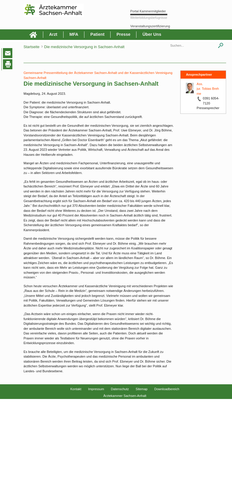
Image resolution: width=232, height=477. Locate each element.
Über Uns (151, 34)
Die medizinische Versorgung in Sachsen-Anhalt (84, 47)
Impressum (96, 389)
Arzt (53, 34)
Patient (97, 34)
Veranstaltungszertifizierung (150, 26)
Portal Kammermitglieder (148, 11)
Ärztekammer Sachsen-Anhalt (124, 396)
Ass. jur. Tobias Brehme (208, 88)
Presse (123, 34)
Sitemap (141, 389)
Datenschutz (120, 389)
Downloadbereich (166, 389)
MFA (73, 34)
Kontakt (75, 389)
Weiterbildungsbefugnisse (148, 17)
